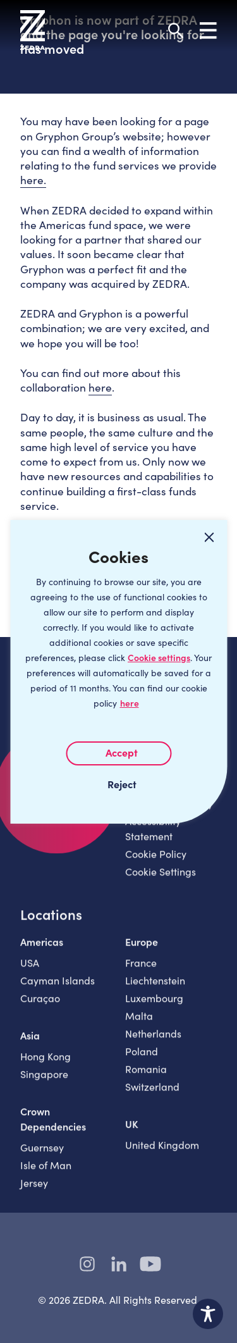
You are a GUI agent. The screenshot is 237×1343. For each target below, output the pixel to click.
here (129, 703)
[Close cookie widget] (209, 537)
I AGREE (118, 753)
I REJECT (118, 784)
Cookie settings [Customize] (159, 658)
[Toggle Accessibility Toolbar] (207, 1313)
